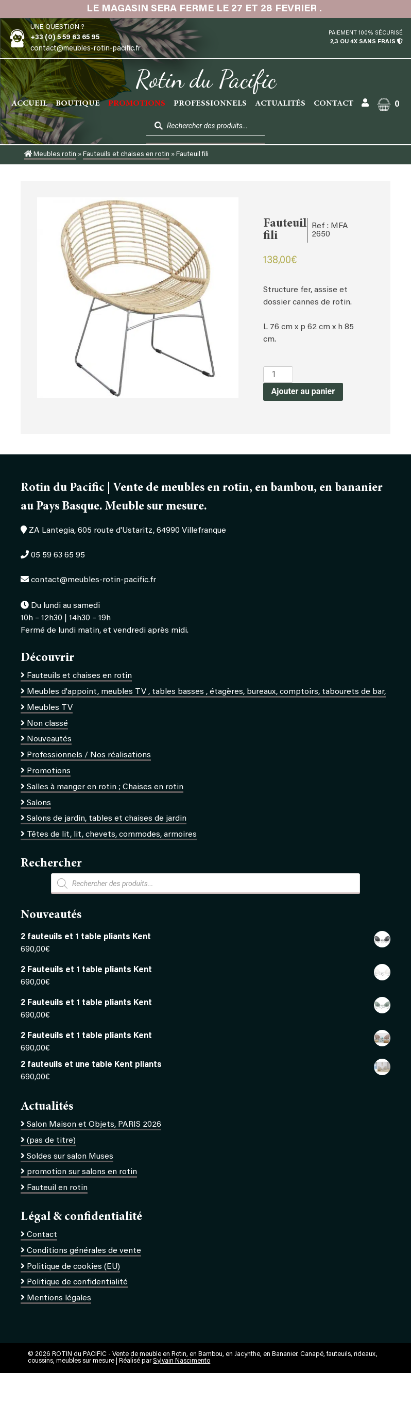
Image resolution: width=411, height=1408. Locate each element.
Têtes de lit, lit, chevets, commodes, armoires (112, 834)
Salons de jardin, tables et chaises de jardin (106, 819)
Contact (333, 103)
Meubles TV (50, 708)
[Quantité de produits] (278, 374)
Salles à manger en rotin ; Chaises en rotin (105, 787)
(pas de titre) (51, 1140)
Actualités (280, 103)
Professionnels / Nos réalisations (89, 755)
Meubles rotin (50, 154)
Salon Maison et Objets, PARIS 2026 (94, 1125)
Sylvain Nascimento (181, 1361)
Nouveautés (49, 739)
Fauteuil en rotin (57, 1188)
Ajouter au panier (303, 391)
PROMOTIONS (136, 103)
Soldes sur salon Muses (70, 1156)
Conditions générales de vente (84, 1251)
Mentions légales (59, 1298)
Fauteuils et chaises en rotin (126, 154)
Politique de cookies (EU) (73, 1267)
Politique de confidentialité (77, 1282)
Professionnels (210, 103)
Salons (39, 803)
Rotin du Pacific (205, 79)
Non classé (47, 724)
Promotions (49, 771)
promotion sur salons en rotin (82, 1172)
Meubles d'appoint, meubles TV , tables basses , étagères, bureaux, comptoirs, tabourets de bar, (206, 692)
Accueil (29, 103)
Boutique (78, 103)
